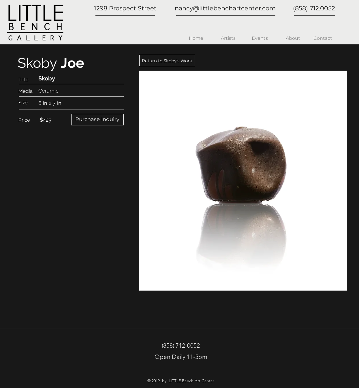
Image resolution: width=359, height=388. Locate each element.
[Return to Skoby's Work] (167, 60)
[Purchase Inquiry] (97, 119)
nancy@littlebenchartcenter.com (225, 8)
